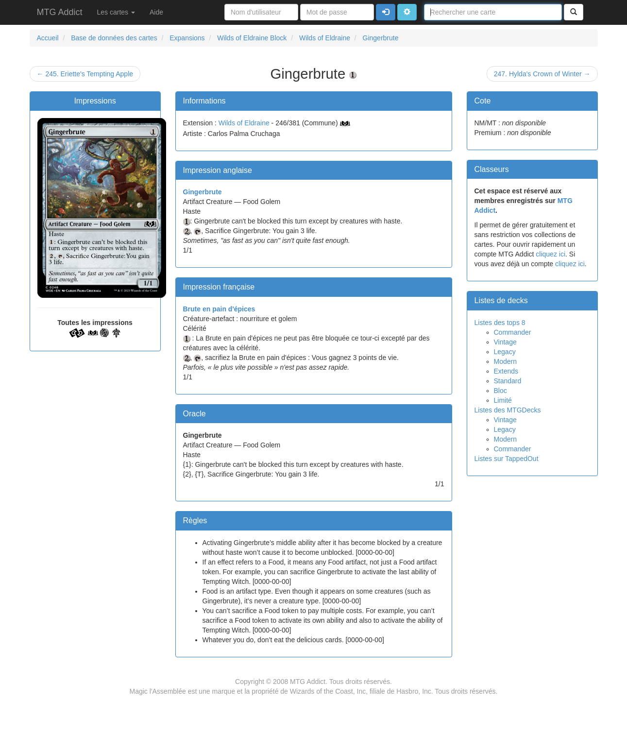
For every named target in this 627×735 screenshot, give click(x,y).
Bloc (500, 390)
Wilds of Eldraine (244, 123)
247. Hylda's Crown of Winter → (542, 74)
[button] (407, 12)
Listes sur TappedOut (506, 458)
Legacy (505, 352)
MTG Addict (60, 12)
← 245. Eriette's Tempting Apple (85, 74)
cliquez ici (550, 254)
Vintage (505, 342)
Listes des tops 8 (499, 322)
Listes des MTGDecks (507, 410)
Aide (156, 12)
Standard (508, 381)
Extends (506, 371)
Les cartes (116, 12)
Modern (505, 361)
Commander (512, 332)
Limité (503, 400)
